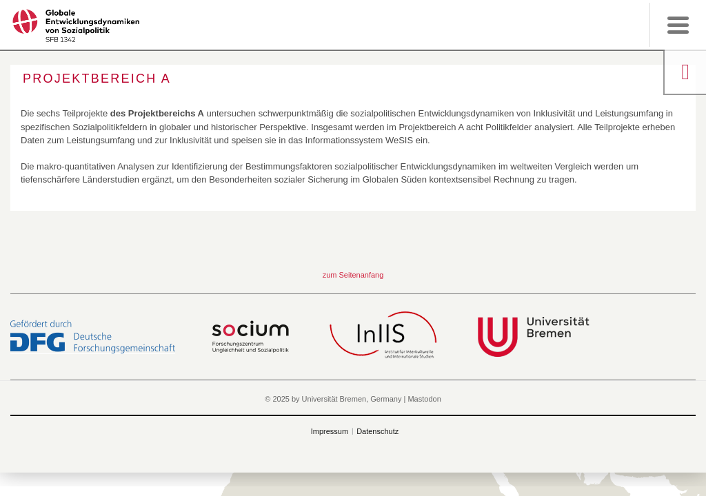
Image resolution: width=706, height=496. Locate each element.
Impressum (329, 431)
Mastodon (424, 399)
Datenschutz (377, 431)
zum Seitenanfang (353, 275)
